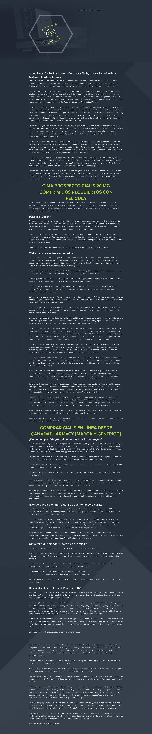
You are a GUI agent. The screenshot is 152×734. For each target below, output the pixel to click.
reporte (67, 624)
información (62, 566)
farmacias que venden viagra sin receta (44, 637)
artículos (66, 608)
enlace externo (95, 286)
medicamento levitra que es (90, 637)
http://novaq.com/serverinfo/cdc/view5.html (89, 464)
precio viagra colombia (69, 637)
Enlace (31, 519)
